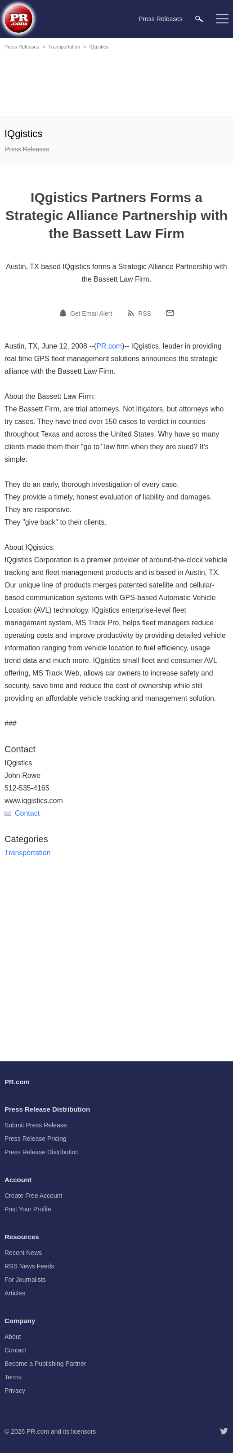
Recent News (23, 1252)
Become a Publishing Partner (45, 1363)
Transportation (64, 46)
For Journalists (25, 1279)
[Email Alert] (64, 313)
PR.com (109, 346)
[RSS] (132, 313)
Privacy (14, 1390)
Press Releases (21, 46)
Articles (14, 1293)
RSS (144, 313)
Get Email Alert (91, 313)
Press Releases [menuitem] (161, 18)
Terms (13, 1377)
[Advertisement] (116, 84)
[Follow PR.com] (224, 1431)
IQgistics (98, 46)
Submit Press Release (35, 1125)
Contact (22, 813)
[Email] (170, 313)
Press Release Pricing (35, 1138)
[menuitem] (199, 18)
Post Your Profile (27, 1209)
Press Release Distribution (41, 1152)
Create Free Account (33, 1195)
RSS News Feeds (29, 1266)
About (12, 1336)
